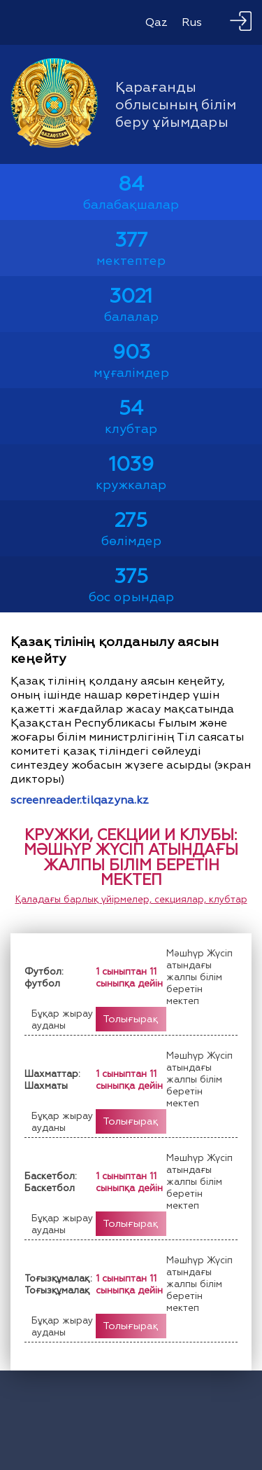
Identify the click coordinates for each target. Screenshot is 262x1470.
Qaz (156, 22)
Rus (192, 22)
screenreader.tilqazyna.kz (79, 800)
